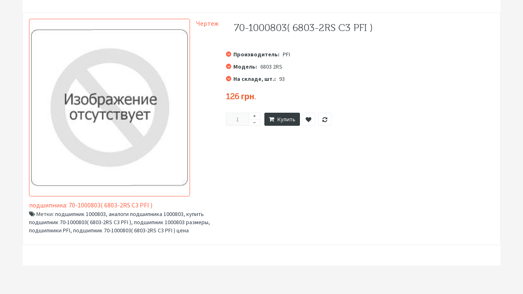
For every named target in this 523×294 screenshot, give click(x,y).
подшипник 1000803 (80, 214)
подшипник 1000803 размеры (171, 222)
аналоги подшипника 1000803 (146, 214)
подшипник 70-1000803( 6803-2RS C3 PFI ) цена (131, 230)
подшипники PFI (49, 230)
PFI (286, 54)
